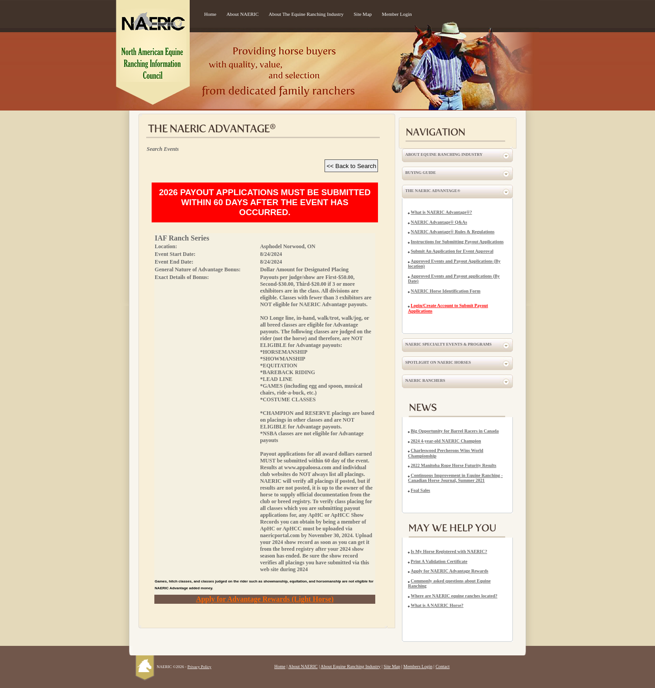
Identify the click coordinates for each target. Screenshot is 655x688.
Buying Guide (420, 172)
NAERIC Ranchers (425, 380)
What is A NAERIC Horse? (437, 605)
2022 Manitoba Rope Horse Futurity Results (453, 465)
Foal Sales (420, 490)
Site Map (363, 14)
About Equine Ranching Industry (444, 154)
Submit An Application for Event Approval (452, 251)
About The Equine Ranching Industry (306, 14)
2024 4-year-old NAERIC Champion (446, 440)
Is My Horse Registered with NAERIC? (449, 551)
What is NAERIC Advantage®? (441, 212)
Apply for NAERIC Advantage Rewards (449, 570)
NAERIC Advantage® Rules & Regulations (452, 231)
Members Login (417, 666)
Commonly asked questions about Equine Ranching (449, 583)
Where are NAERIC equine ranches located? (454, 595)
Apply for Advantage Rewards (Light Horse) (265, 599)
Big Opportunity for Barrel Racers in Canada (455, 430)
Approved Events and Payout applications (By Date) (454, 279)
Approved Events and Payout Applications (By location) (454, 264)
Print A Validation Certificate (439, 561)
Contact (442, 666)
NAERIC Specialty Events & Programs (448, 344)
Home (210, 14)
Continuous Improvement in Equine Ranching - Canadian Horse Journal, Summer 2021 (455, 478)
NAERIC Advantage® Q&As (439, 222)
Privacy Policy (199, 666)
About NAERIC (242, 14)
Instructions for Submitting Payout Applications (457, 241)
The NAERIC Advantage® (432, 190)
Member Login (397, 14)
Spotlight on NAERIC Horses (438, 362)
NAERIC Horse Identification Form (445, 291)
